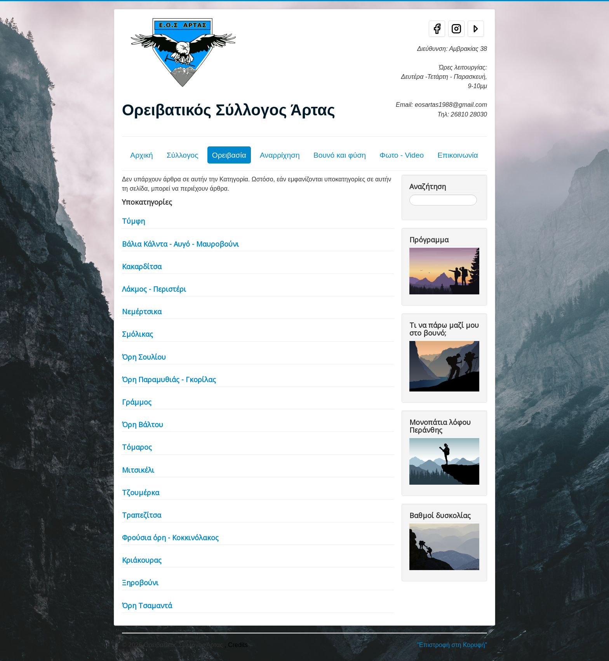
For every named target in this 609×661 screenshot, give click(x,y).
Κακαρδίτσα (142, 266)
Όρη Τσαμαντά (147, 605)
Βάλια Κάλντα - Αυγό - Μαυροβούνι (180, 244)
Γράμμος (136, 402)
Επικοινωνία (457, 155)
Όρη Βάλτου (142, 424)
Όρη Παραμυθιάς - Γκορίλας (169, 379)
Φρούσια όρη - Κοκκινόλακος (170, 537)
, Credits (236, 645)
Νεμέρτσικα (142, 311)
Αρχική (141, 155)
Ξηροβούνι (140, 582)
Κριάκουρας (142, 560)
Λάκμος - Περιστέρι (154, 289)
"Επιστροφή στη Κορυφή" (452, 645)
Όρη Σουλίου (144, 357)
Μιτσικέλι (138, 470)
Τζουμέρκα (140, 492)
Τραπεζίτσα (141, 515)
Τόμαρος (137, 447)
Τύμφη (133, 221)
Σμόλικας (137, 334)
